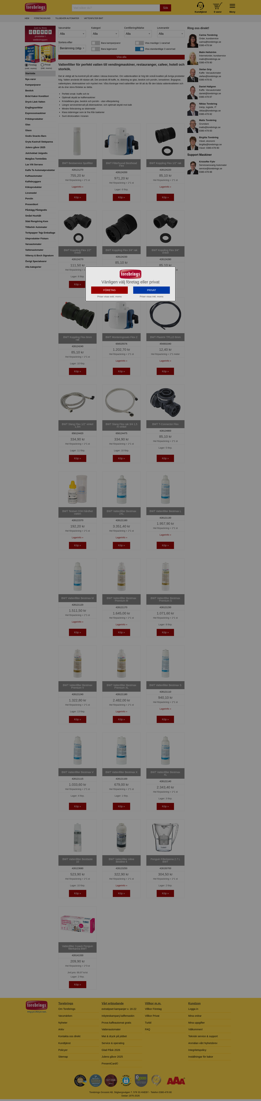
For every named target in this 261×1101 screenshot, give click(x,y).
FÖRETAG (109, 310)
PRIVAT (152, 310)
